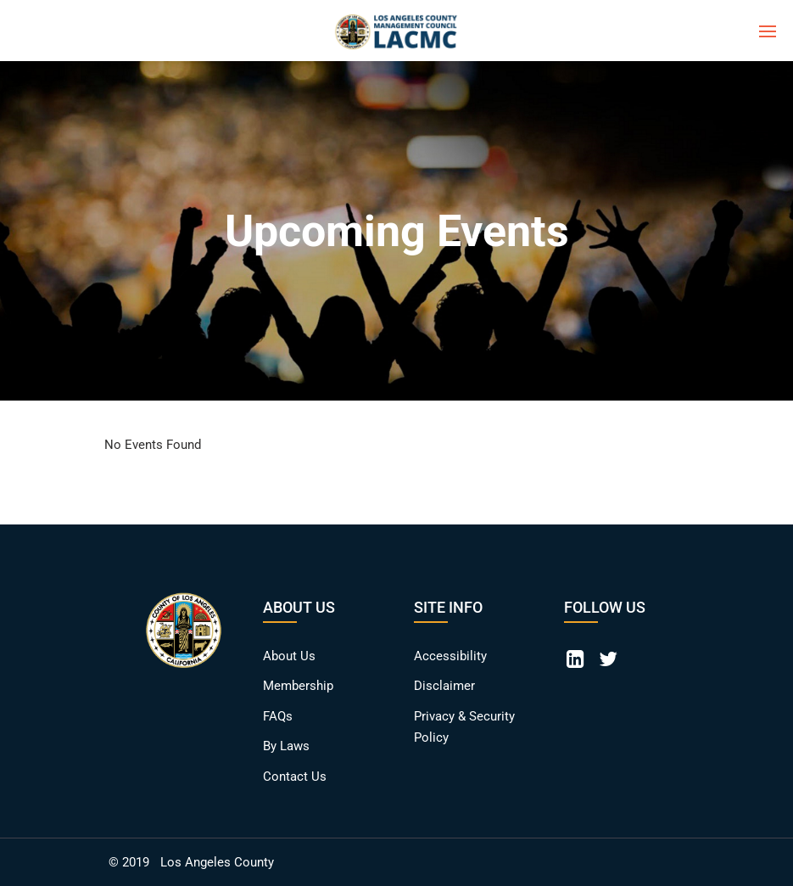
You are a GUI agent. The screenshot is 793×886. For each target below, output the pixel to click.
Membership (298, 685)
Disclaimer (444, 685)
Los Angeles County (217, 862)
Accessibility (450, 656)
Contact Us (295, 776)
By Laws (286, 746)
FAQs (278, 716)
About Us (289, 656)
